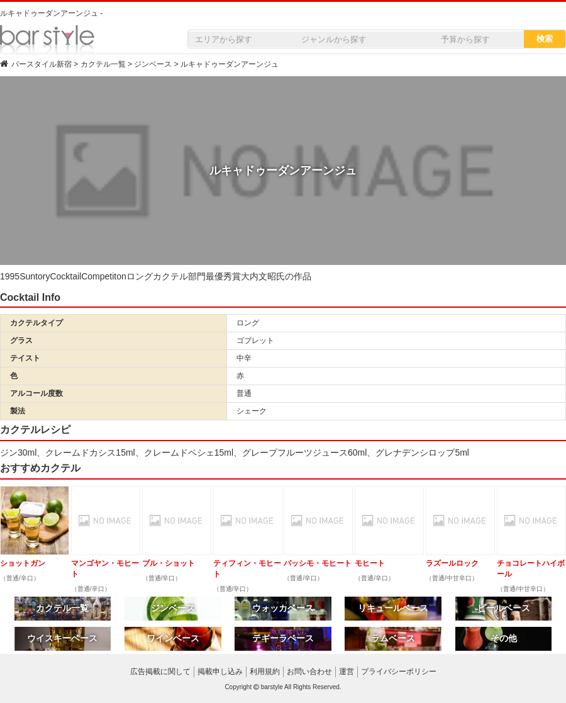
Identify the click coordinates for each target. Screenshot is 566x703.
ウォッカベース (283, 608)
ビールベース (503, 608)
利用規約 (265, 671)
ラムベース (393, 638)
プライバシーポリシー (398, 671)
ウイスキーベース (62, 638)
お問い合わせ (309, 671)
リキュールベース (393, 608)
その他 (504, 638)
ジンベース (173, 608)
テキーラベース (283, 638)
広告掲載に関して (160, 671)
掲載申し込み (220, 671)
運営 (346, 671)
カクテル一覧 (62, 608)
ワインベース (173, 638)
